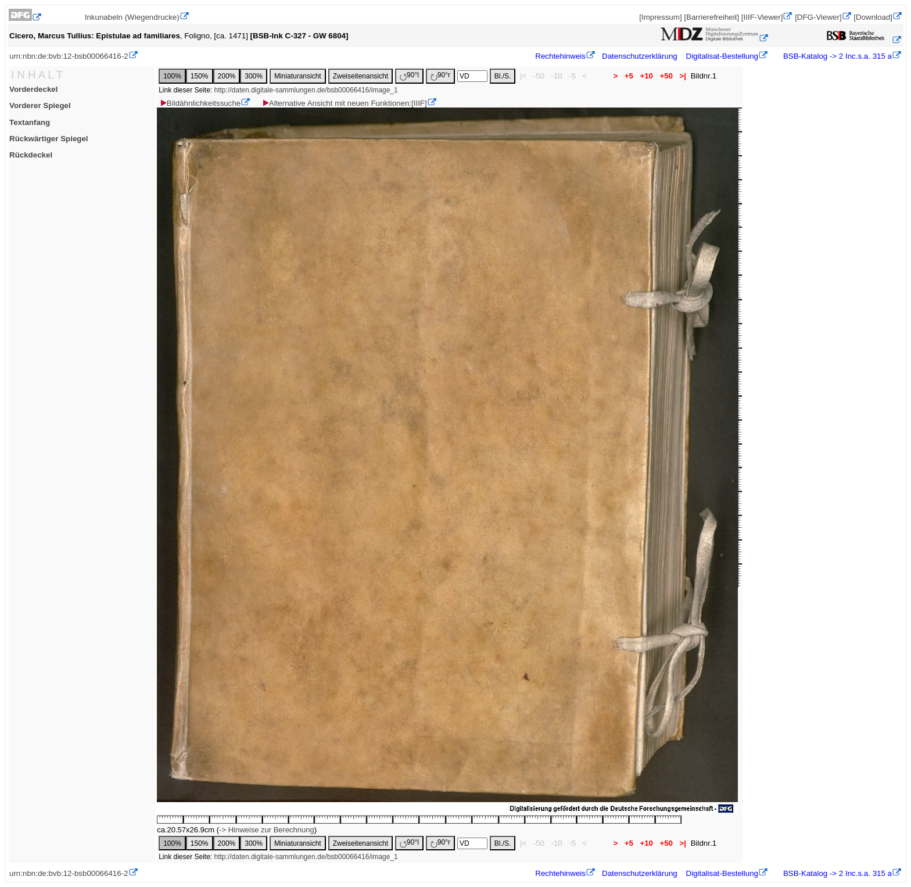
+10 (646, 75)
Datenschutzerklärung (639, 56)
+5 (629, 75)
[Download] (872, 17)
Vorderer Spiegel (40, 105)
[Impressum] (660, 17)
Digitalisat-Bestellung (722, 56)
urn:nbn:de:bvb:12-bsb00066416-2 (68, 56)
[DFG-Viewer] (818, 17)
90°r (440, 76)
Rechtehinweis (560, 56)
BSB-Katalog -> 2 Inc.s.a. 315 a (836, 56)
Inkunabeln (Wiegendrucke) (132, 17)
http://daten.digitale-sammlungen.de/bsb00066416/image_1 (306, 90)
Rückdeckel (30, 155)
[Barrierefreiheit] (711, 17)
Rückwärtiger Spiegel (48, 138)
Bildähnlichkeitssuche (200, 103)
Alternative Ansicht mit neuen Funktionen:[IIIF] (344, 103)
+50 (666, 75)
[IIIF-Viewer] (762, 17)
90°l (409, 76)
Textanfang (29, 122)
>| (682, 75)
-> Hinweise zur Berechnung (266, 829)
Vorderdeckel (33, 89)
